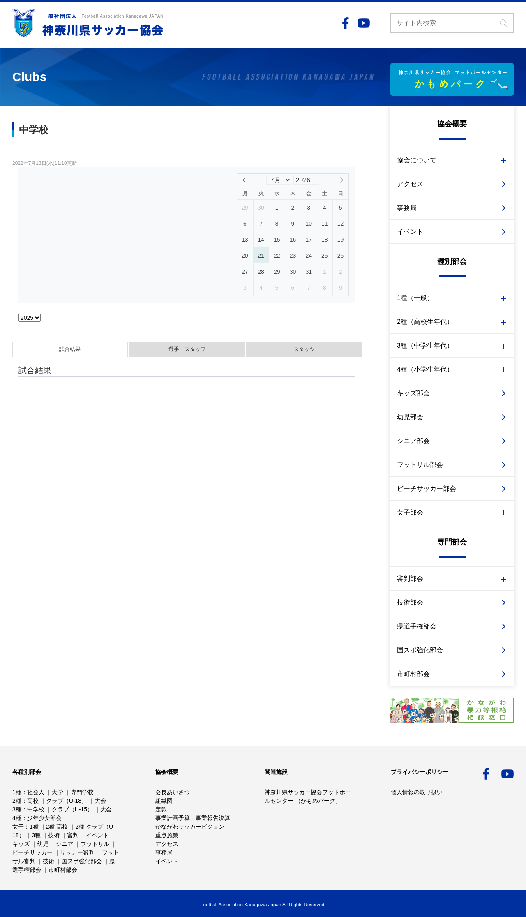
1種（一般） (415, 297)
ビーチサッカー (32, 852)
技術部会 (410, 602)
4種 (16, 818)
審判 (72, 835)
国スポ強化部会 (420, 650)
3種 (16, 809)
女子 (18, 826)
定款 (161, 809)
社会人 (35, 792)
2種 (16, 800)
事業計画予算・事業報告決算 (192, 818)
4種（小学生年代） (425, 369)
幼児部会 (410, 416)
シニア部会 (413, 440)
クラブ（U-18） (66, 800)
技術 (54, 835)
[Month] (278, 180)
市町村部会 (413, 673)
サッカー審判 (77, 852)
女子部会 (410, 512)
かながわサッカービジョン (189, 826)
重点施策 (166, 835)
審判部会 (410, 578)
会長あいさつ (172, 792)
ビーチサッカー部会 (426, 488)
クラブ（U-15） (72, 809)
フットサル (95, 844)
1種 (16, 792)
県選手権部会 (416, 626)
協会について (416, 160)
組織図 (164, 800)
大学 (57, 792)
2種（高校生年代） (425, 321)
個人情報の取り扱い (417, 792)
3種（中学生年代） (425, 345)
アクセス (410, 183)
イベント (410, 231)
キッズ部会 (413, 393)
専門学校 (82, 792)
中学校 (35, 809)
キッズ (21, 844)
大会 (100, 800)
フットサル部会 (420, 464)
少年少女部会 (44, 818)
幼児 (42, 844)
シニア (64, 844)
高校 (33, 800)
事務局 (407, 207)
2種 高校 (57, 826)
